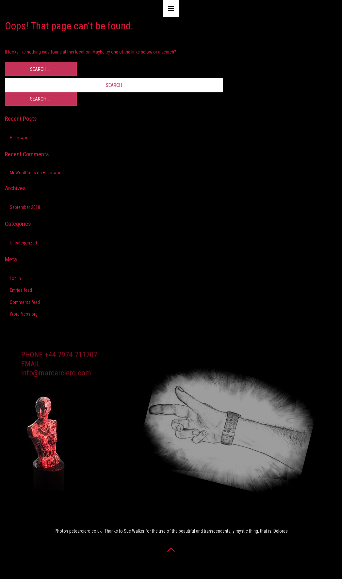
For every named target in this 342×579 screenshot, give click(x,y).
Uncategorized (23, 242)
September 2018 (25, 207)
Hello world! (21, 137)
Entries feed (21, 290)
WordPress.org (24, 314)
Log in (15, 278)
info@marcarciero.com (56, 374)
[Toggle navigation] (171, 8)
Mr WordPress (23, 172)
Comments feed (25, 302)
